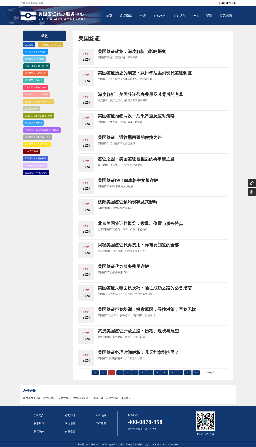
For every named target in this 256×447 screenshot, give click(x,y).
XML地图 (101, 415)
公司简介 (39, 415)
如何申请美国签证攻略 (35, 87)
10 (172, 372)
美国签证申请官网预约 (35, 52)
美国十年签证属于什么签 (36, 66)
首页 (109, 16)
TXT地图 (101, 423)
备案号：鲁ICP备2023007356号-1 (93, 444)
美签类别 (179, 16)
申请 (142, 16)
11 (180, 372)
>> (188, 372)
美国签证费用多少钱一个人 (37, 137)
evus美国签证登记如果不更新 (38, 116)
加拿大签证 (112, 398)
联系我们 (39, 423)
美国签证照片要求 (33, 123)
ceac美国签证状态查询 (35, 165)
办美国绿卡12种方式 (34, 59)
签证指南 (125, 16)
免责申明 (70, 415)
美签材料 (159, 16)
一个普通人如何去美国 (50, 45)
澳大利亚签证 (80, 398)
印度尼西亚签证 (32, 398)
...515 (196, 372)
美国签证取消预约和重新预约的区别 (42, 130)
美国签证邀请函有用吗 (35, 158)
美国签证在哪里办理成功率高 (39, 101)
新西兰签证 (64, 398)
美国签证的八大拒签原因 (36, 94)
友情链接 (70, 431)
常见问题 (225, 16)
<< (95, 372)
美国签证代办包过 (33, 80)
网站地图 (70, 423)
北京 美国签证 (31, 151)
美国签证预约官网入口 (35, 73)
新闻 (209, 16)
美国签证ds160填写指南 (36, 172)
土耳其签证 (97, 398)
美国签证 (29, 45)
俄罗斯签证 (49, 398)
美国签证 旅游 (31, 108)
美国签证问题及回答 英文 (37, 144)
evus (196, 16)
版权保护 (39, 431)
